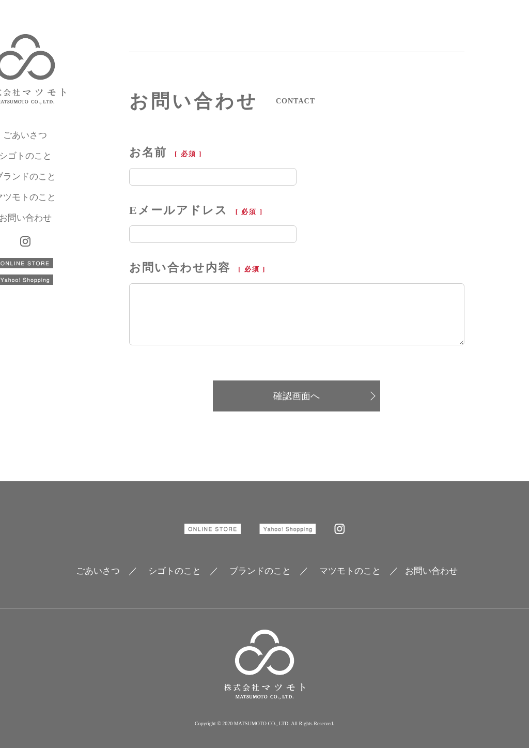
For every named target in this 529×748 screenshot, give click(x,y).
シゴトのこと (64, 166)
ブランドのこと (65, 186)
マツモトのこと (65, 207)
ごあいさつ (65, 145)
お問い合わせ (64, 228)
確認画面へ (296, 396)
